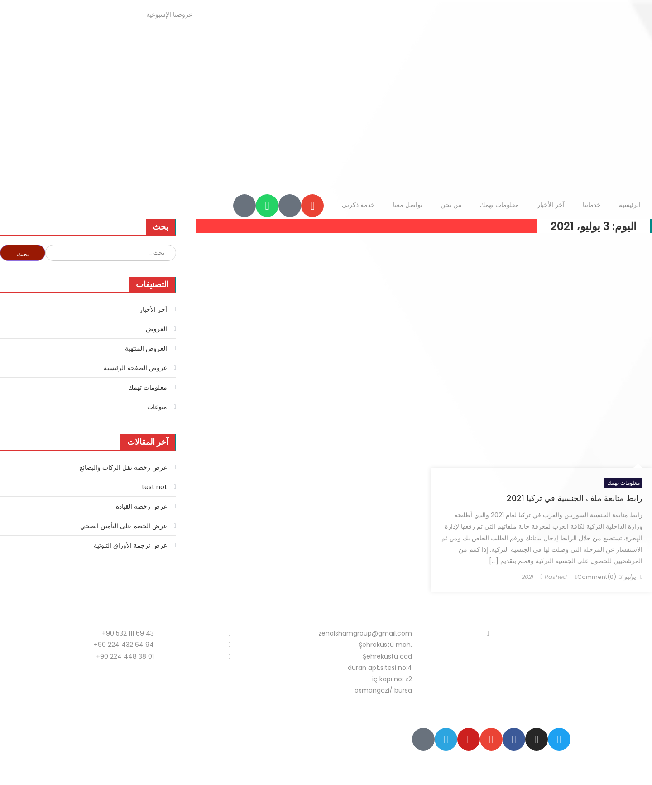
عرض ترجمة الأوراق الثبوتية (130, 545)
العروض (156, 328)
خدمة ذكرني (358, 204)
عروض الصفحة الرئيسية (135, 367)
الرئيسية (630, 204)
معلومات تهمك (499, 204)
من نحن (451, 204)
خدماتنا (592, 204)
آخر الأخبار (551, 204)
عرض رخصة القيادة (141, 506)
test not (154, 486)
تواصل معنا (407, 204)
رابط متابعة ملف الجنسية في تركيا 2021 (574, 498)
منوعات (157, 406)
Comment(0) (596, 577)
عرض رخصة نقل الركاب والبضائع (123, 467)
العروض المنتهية (146, 348)
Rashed (556, 577)
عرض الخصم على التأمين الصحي (123, 525)
